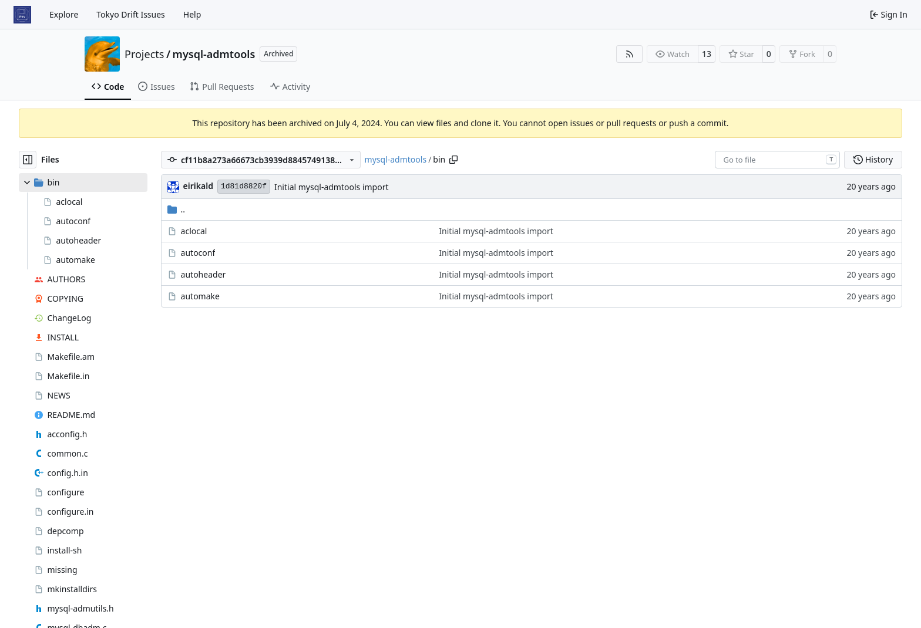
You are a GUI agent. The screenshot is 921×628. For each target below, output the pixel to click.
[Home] (22, 14)
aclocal (194, 231)
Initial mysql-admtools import (331, 187)
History (873, 159)
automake (200, 296)
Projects (144, 54)
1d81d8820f (244, 186)
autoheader (203, 274)
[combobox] (777, 159)
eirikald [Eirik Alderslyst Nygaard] (198, 185)
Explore (63, 14)
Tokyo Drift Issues (130, 14)
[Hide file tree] (27, 159)
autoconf (198, 252)
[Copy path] (453, 160)
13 (706, 53)
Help (192, 14)
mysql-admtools (214, 54)
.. (176, 209)
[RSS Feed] (629, 54)
